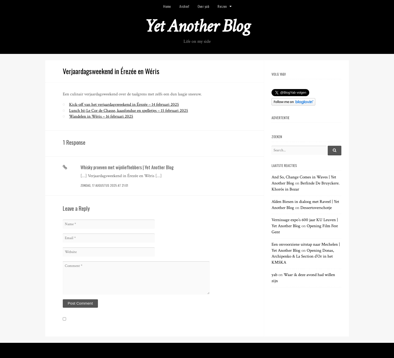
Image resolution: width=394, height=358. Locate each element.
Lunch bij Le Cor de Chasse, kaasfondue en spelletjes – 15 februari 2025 (128, 110)
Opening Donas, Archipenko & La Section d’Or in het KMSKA (303, 256)
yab (274, 275)
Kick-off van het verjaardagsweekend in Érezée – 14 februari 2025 (124, 104)
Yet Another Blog (197, 26)
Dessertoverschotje (316, 207)
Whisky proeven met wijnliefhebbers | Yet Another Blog (127, 167)
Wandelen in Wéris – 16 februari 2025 (101, 116)
